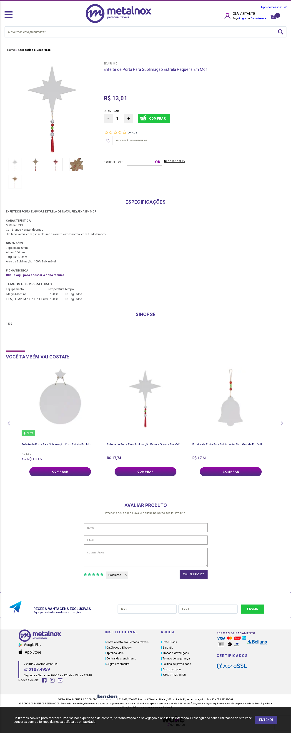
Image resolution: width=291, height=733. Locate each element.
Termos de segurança (176, 658)
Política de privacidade (177, 664)
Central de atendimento (121, 658)
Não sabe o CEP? (174, 161)
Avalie (132, 132)
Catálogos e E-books (119, 647)
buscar (280, 32)
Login (242, 18)
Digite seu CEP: (114, 162)
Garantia (168, 647)
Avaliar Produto (193, 574)
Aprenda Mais (114, 653)
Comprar (60, 471)
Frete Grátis (170, 642)
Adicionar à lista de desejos (131, 140)
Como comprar (172, 669)
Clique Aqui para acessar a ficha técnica (35, 275)
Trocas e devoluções (176, 653)
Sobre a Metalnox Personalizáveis (127, 642)
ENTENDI (266, 720)
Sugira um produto (117, 664)
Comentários (146, 557)
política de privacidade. (80, 721)
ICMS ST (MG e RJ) (174, 674)
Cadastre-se (258, 18)
